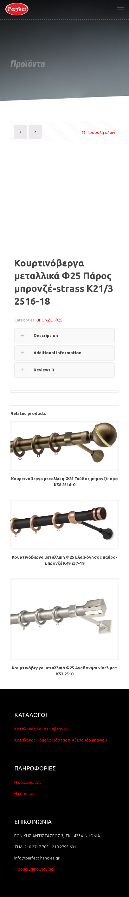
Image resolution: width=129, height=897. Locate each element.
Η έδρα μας (24, 793)
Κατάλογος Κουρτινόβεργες (40, 729)
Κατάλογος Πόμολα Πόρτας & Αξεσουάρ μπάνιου (60, 740)
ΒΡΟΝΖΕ (44, 320)
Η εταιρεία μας (27, 782)
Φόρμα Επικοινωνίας (33, 869)
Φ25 (58, 320)
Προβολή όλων (98, 132)
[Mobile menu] (120, 9)
